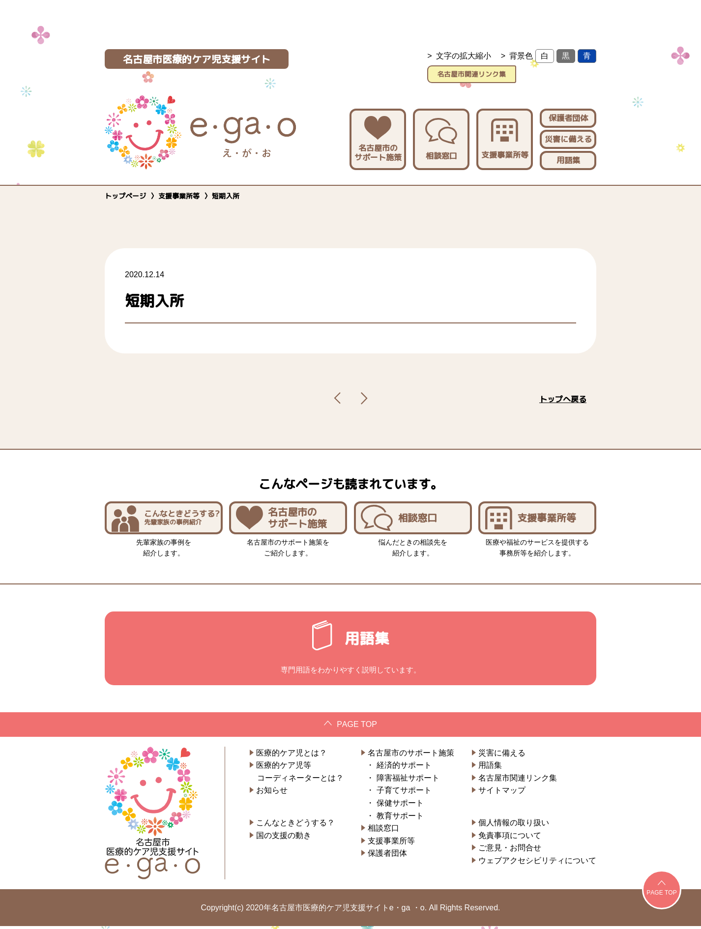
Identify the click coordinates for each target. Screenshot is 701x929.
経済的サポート (404, 768)
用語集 (568, 156)
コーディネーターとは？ (300, 781)
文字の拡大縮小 (463, 56)
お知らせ (272, 793)
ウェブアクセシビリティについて (537, 863)
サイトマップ (502, 793)
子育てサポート (404, 793)
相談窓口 (441, 136)
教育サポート (400, 818)
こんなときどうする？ (295, 825)
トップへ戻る (562, 396)
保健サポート (400, 806)
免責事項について (509, 838)
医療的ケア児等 (283, 768)
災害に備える (568, 136)
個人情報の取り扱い (513, 825)
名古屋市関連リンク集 (511, 72)
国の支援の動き (283, 838)
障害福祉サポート (408, 781)
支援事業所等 (504, 136)
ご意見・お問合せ (509, 850)
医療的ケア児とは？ (291, 756)
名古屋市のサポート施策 (377, 136)
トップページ (125, 193)
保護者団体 (568, 115)
